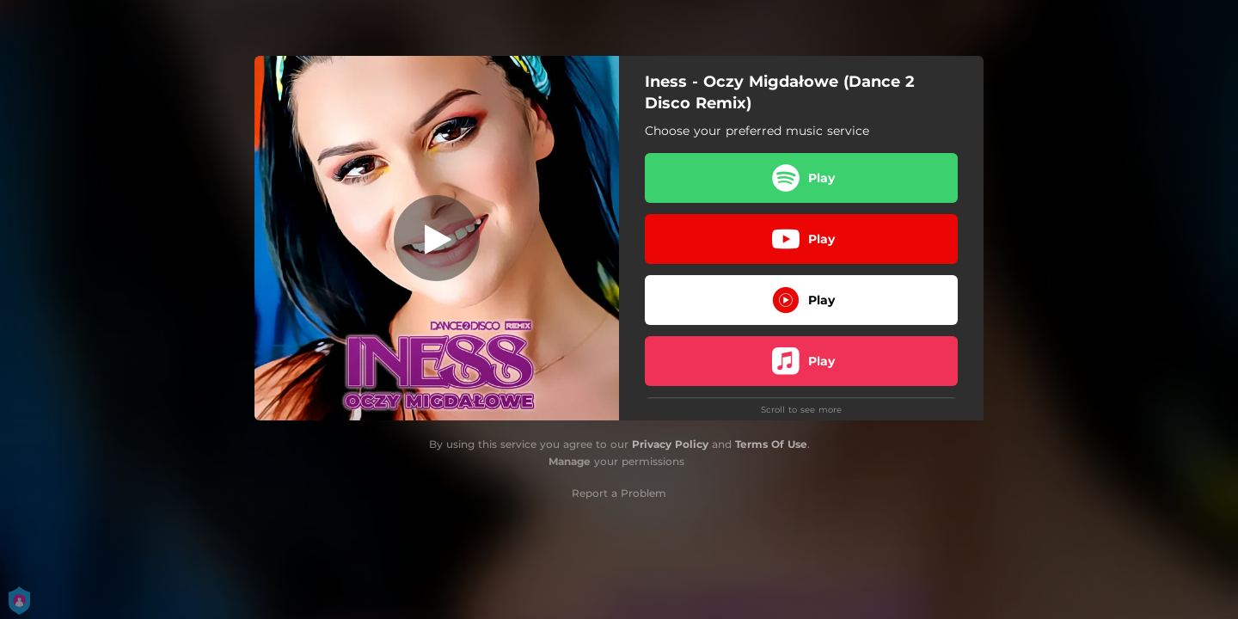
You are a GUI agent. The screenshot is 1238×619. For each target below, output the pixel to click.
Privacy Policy (670, 444)
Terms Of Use (771, 444)
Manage (570, 461)
